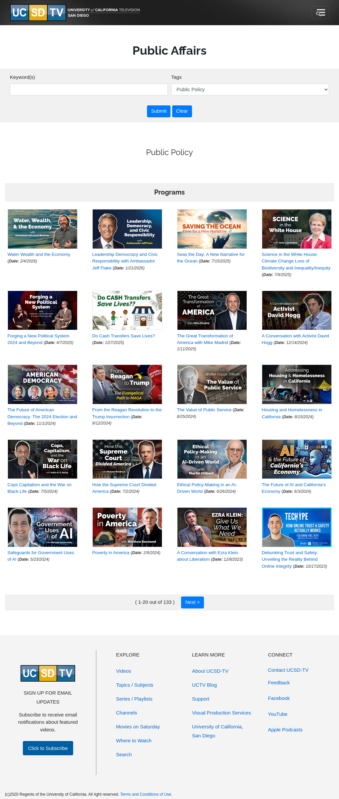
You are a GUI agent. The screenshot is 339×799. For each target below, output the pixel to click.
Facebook (279, 698)
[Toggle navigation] (320, 12)
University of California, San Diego (217, 731)
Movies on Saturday (138, 726)
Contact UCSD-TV (288, 670)
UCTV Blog (204, 685)
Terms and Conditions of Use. (146, 794)
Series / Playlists (134, 699)
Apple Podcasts (285, 729)
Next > (192, 602)
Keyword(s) (22, 77)
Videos (123, 671)
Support (201, 699)
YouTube (278, 714)
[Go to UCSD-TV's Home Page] (76, 13)
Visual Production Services (221, 712)
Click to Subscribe (48, 748)
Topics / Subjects (135, 685)
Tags (176, 77)
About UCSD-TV (210, 671)
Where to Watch (134, 740)
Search (124, 754)
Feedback (279, 682)
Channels (126, 712)
